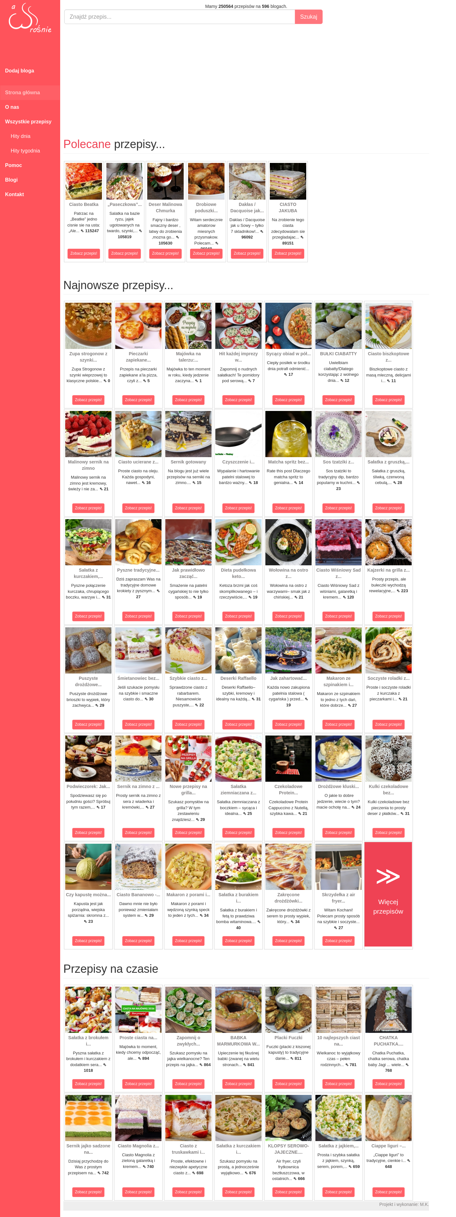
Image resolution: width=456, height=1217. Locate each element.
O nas (12, 107)
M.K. (424, 1204)
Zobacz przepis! (83, 253)
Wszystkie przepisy (28, 121)
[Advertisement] (246, 74)
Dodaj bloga (19, 70)
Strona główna (22, 92)
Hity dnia (17, 136)
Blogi (11, 180)
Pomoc (13, 165)
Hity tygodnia (22, 150)
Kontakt (14, 194)
